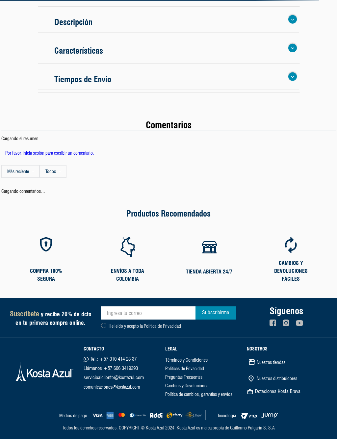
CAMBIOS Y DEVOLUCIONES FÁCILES (291, 271)
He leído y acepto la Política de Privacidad (145, 326)
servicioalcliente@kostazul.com (114, 377)
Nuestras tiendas (271, 362)
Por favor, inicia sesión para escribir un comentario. (49, 153)
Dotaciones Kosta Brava (277, 391)
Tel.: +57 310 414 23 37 (114, 359)
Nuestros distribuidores (277, 378)
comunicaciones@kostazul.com (112, 387)
